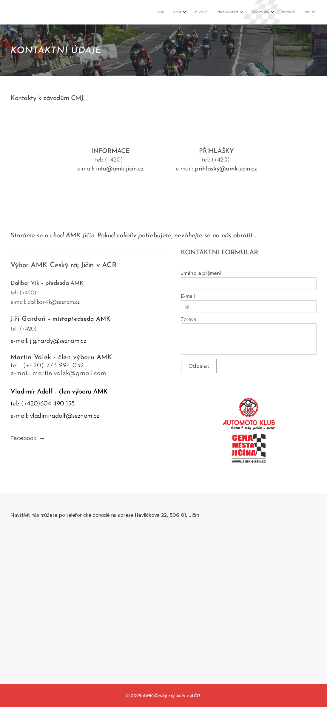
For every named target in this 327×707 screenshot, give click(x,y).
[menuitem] (252, 12)
